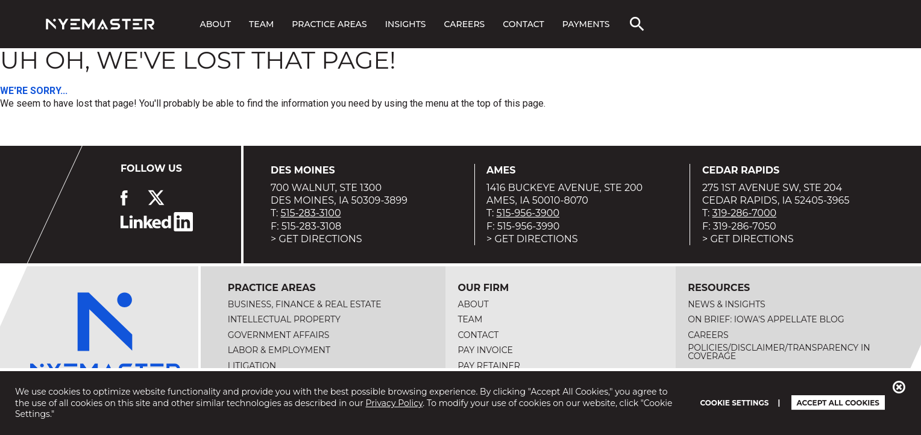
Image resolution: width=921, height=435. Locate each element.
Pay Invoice (485, 350)
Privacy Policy (394, 403)
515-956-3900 (528, 213)
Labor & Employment (279, 350)
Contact (523, 24)
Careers (464, 24)
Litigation (252, 365)
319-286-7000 (744, 213)
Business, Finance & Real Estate (305, 304)
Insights (405, 24)
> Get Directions (316, 239)
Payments (586, 24)
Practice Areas (329, 24)
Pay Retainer (488, 365)
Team (261, 24)
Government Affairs (279, 335)
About (215, 24)
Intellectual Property (284, 319)
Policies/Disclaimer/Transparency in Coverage (779, 351)
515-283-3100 (311, 213)
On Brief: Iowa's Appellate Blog (766, 319)
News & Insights (726, 304)
